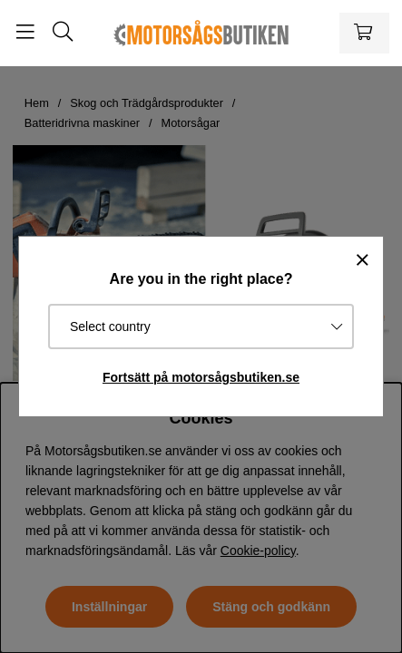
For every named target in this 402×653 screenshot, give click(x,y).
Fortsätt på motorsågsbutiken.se (201, 377)
